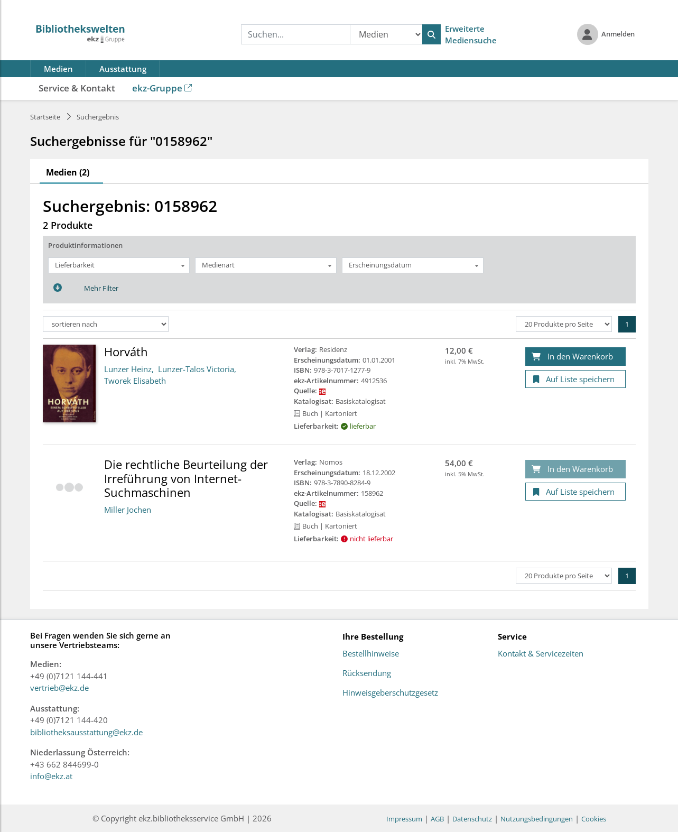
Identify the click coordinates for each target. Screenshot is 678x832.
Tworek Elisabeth (135, 380)
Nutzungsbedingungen (536, 819)
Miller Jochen (127, 509)
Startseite (45, 117)
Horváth (126, 351)
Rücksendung (366, 673)
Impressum (404, 819)
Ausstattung (122, 68)
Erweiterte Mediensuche (471, 34)
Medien (58, 68)
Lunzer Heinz (128, 369)
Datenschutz (472, 819)
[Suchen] (431, 34)
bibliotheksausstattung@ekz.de (86, 732)
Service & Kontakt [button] (77, 88)
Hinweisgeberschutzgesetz (390, 693)
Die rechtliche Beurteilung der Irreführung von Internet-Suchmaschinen (186, 478)
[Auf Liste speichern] (575, 379)
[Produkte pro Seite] (564, 324)
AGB (437, 819)
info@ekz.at (51, 776)
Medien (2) (67, 172)
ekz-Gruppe (162, 88)
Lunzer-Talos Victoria (196, 369)
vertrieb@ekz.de (59, 687)
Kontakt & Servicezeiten (540, 654)
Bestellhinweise (370, 654)
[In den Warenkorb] (575, 356)
